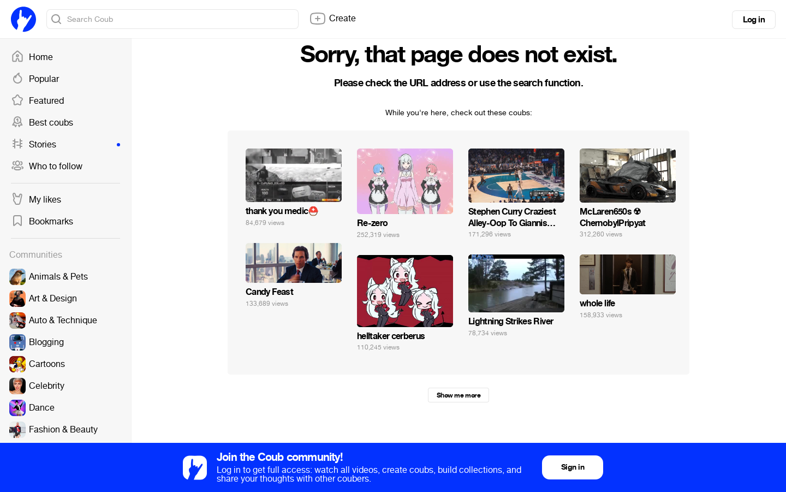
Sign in (572, 467)
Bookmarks (42, 221)
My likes (36, 200)
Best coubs (42, 123)
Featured (37, 101)
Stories (65, 144)
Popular (35, 79)
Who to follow (46, 166)
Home (32, 57)
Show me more (458, 395)
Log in (754, 19)
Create (332, 18)
